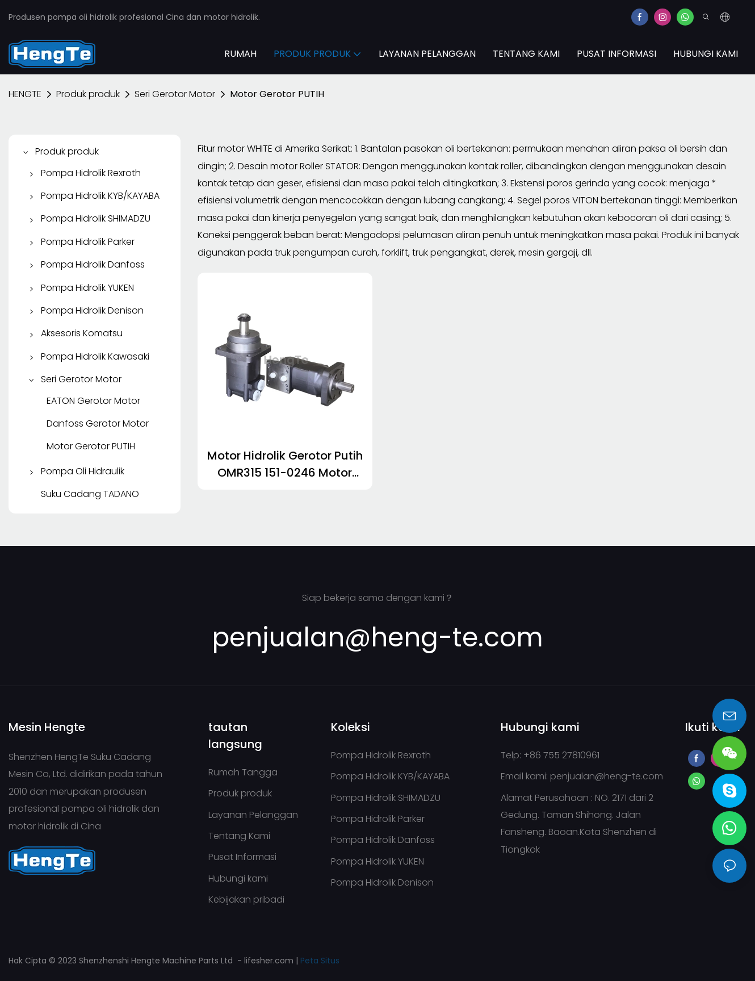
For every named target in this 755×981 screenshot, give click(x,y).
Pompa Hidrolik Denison (382, 882)
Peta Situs (319, 960)
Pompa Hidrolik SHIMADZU (386, 797)
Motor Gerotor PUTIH (277, 94)
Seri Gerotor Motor (175, 94)
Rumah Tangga (243, 772)
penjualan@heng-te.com (606, 776)
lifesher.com (270, 960)
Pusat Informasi (242, 856)
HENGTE (25, 94)
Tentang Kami (239, 835)
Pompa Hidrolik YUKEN (377, 861)
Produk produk (88, 94)
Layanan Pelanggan (253, 814)
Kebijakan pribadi (246, 899)
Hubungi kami (238, 878)
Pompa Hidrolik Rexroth (381, 755)
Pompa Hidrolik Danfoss (383, 839)
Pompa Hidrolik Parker (378, 818)
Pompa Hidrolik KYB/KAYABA (390, 776)
